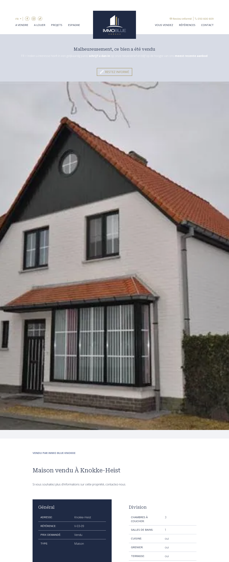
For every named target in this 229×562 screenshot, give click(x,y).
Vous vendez (164, 25)
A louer (39, 25)
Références (187, 25)
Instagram (33, 18)
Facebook (27, 18)
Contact (207, 25)
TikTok (40, 18)
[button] (19, 19)
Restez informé (182, 18)
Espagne (74, 25)
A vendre (21, 25)
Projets (56, 25)
